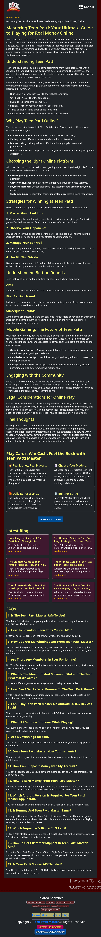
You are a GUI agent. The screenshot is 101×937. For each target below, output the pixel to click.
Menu (86, 6)
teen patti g (51, 902)
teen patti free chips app (60, 906)
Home (9, 17)
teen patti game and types (51, 910)
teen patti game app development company (66, 902)
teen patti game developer (36, 902)
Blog (17, 17)
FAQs (65, 915)
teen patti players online (41, 906)
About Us (47, 915)
